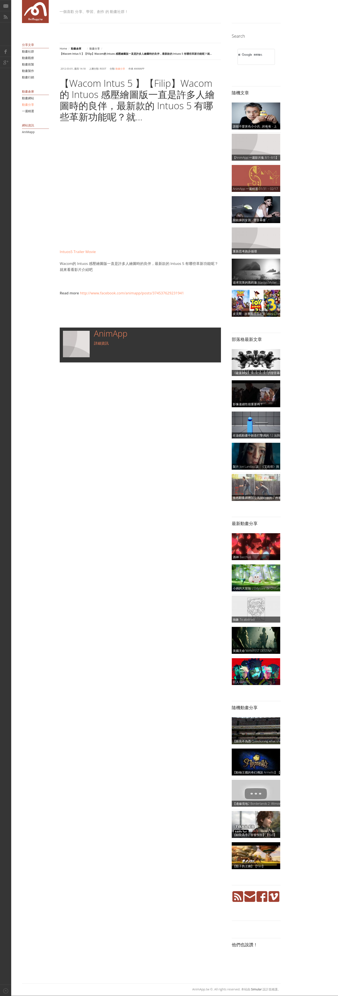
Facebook (5, 51)
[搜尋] (250, 54)
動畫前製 (28, 64)
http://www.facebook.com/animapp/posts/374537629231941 (132, 293)
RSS (5, 16)
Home (63, 48)
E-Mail (5, 5)
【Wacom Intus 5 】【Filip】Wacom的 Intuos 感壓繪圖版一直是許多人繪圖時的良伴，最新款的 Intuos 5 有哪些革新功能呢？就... (137, 100)
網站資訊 (28, 125)
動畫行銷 (28, 77)
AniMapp (28, 132)
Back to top (5, 990)
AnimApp (110, 333)
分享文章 (28, 45)
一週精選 (28, 111)
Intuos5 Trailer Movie (78, 251)
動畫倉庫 (28, 91)
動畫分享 (94, 48)
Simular (256, 989)
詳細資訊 (101, 343)
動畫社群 (28, 51)
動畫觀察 (28, 58)
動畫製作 (28, 71)
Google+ (5, 62)
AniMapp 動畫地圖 (35, 11)
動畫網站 (28, 98)
